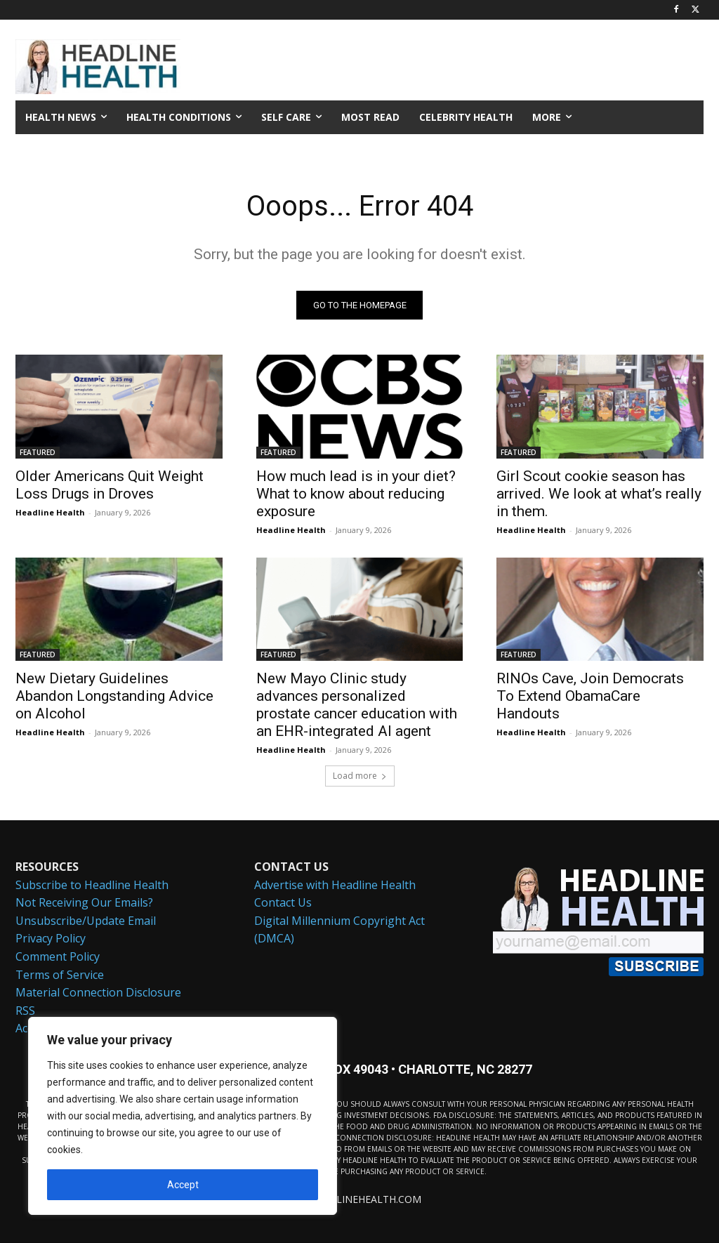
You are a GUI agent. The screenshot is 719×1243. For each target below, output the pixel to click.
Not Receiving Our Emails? (84, 903)
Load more (360, 776)
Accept (183, 1184)
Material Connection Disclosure (98, 993)
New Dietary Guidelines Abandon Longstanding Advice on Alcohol (114, 695)
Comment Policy (57, 956)
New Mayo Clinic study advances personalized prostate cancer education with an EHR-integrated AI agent (356, 704)
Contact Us (283, 903)
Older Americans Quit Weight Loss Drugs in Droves (109, 484)
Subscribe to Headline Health (92, 885)
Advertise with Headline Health (335, 885)
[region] (182, 1116)
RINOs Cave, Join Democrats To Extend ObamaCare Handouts (590, 695)
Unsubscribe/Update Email (85, 920)
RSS (25, 1010)
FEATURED (37, 451)
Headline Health (50, 511)
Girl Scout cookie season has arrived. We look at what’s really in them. (598, 493)
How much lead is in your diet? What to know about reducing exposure (356, 493)
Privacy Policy (50, 939)
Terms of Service (59, 974)
